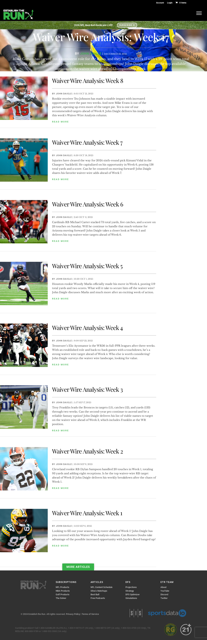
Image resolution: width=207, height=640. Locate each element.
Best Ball (95, 594)
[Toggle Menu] (199, 13)
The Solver (61, 598)
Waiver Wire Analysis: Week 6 (87, 204)
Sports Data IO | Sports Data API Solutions (167, 613)
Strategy (129, 591)
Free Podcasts (98, 598)
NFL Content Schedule (101, 587)
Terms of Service (90, 614)
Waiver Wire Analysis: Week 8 (87, 80)
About (163, 587)
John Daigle (64, 93)
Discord (164, 594)
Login (169, 3)
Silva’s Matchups (99, 591)
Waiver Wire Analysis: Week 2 (87, 451)
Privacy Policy (73, 614)
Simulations (131, 598)
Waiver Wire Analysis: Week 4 (87, 328)
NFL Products (62, 587)
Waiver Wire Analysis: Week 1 (87, 513)
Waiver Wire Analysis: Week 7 (87, 142)
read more (60, 121)
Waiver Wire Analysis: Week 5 (87, 266)
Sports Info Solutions (136, 613)
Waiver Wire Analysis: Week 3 (87, 389)
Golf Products (62, 594)
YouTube (164, 591)
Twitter (164, 598)
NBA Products (63, 591)
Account (160, 3)
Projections (131, 587)
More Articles (78, 567)
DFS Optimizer (132, 594)
